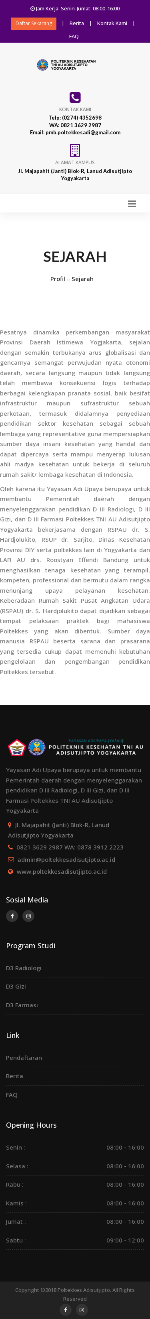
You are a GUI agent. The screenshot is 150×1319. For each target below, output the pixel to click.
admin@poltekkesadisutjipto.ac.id (66, 859)
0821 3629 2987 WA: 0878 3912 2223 (70, 847)
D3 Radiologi (24, 968)
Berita (77, 23)
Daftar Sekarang (34, 23)
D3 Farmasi (22, 1005)
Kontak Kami (112, 23)
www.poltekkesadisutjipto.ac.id (62, 871)
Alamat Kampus (75, 162)
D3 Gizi (16, 986)
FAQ (74, 36)
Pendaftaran (24, 1057)
